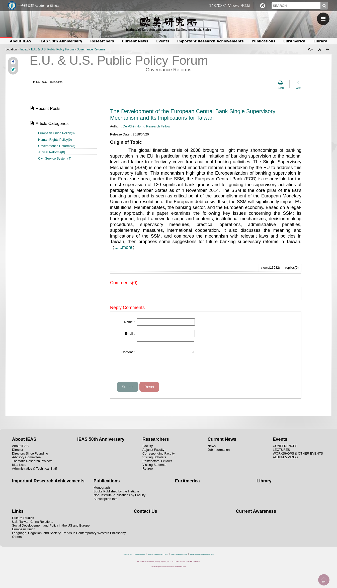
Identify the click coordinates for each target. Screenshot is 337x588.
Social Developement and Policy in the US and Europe (51, 528)
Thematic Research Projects (32, 463)
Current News (135, 41)
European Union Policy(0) (56, 133)
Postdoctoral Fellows (157, 463)
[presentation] (155, 372)
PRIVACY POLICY (140, 556)
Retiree (147, 471)
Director (17, 452)
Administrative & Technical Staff (34, 471)
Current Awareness (256, 513)
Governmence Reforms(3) (56, 146)
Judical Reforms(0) (51, 152)
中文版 (245, 5)
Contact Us (145, 513)
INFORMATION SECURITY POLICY (158, 556)
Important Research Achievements (210, 41)
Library (320, 41)
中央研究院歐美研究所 (168, 24)
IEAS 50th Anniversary (60, 41)
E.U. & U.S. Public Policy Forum (52, 49)
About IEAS (20, 41)
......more (123, 247)
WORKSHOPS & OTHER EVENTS (298, 456)
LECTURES (281, 452)
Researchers (102, 41)
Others (17, 539)
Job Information (219, 452)
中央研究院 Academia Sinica (38, 6)
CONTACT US (127, 556)
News (212, 448)
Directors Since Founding (30, 456)
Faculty (147, 448)
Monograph (102, 490)
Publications (263, 41)
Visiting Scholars (154, 459)
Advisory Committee (26, 459)
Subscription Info (105, 501)
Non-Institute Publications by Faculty (119, 497)
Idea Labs (19, 467)
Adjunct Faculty (153, 452)
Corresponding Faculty (158, 456)
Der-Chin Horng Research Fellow (146, 126)
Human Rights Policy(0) (55, 139)
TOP (323, 579)
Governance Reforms (90, 49)
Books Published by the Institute (116, 493)
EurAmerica (294, 41)
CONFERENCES (285, 448)
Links (18, 513)
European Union (23, 531)
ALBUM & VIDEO (285, 459)
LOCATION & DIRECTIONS (179, 556)
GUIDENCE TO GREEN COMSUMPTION (201, 556)
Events (162, 41)
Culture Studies (23, 520)
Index (24, 49)
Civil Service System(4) (54, 158)
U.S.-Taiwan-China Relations (32, 524)
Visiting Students (154, 467)
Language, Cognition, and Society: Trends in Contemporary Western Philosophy (69, 535)
